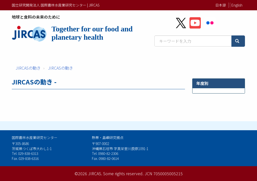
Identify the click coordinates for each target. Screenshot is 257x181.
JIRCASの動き (28, 68)
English (236, 5)
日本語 (220, 5)
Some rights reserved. (123, 173)
